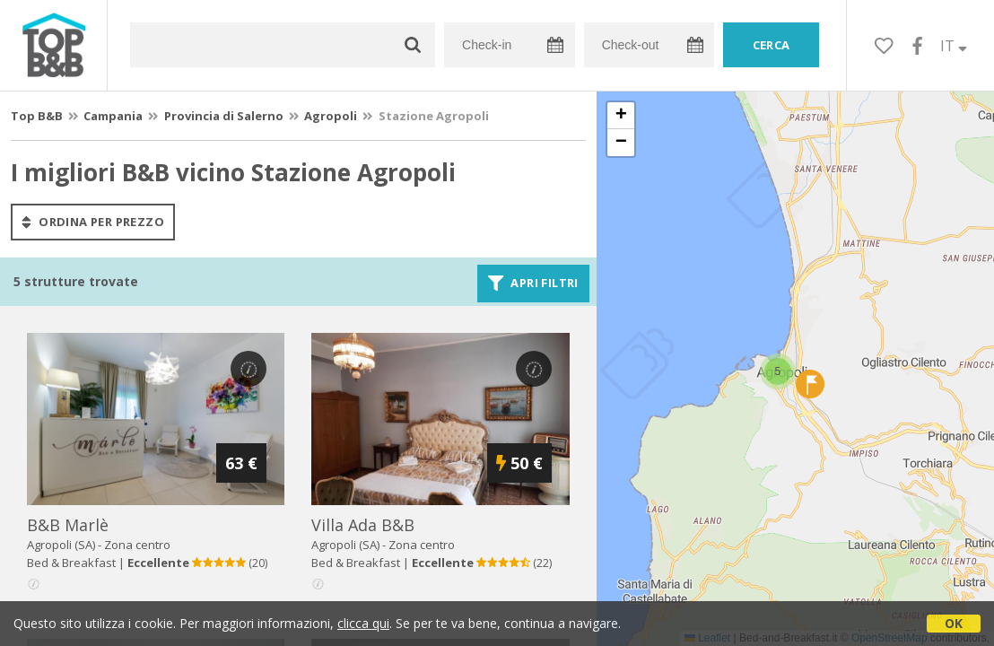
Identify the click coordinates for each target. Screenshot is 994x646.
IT (953, 46)
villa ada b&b (362, 525)
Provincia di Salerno (223, 116)
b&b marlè (68, 525)
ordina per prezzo (93, 222)
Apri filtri (533, 283)
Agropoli (330, 116)
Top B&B (37, 116)
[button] (778, 371)
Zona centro (137, 545)
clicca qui (363, 623)
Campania (113, 116)
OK (954, 623)
